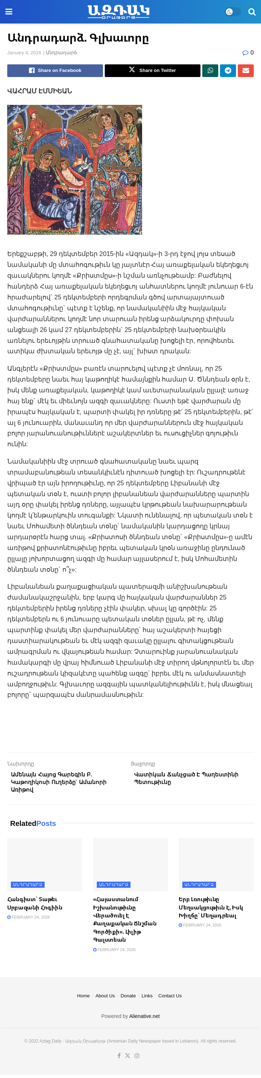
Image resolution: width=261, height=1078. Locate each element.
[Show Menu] (8, 12)
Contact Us (170, 999)
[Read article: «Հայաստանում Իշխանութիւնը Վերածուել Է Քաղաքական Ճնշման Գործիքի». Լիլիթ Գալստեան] (130, 868)
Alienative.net (144, 1020)
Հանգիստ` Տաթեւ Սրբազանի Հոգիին (34, 907)
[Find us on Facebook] (119, 1059)
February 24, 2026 (28, 921)
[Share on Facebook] (55, 71)
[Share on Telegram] (228, 71)
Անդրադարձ (61, 52)
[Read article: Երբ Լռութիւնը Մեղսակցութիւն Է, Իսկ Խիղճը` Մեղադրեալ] (216, 868)
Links (147, 999)
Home (83, 999)
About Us (105, 999)
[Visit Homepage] (118, 12)
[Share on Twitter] (152, 71)
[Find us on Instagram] (137, 1059)
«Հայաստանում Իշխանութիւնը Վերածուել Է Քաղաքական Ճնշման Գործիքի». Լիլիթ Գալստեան (125, 923)
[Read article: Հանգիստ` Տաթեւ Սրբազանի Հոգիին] (44, 868)
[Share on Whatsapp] (210, 71)
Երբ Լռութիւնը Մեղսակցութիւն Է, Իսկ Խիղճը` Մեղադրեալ (211, 911)
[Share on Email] (246, 71)
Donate (128, 999)
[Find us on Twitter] (127, 1059)
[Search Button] (252, 12)
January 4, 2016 (24, 52)
